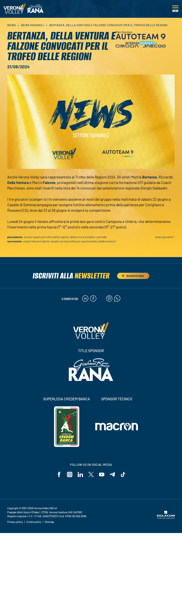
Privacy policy (15, 521)
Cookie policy (33, 521)
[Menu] (175, 9)
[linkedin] (85, 298)
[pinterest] (109, 298)
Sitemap (49, 521)
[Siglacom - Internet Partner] (166, 517)
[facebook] (93, 298)
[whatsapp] (117, 298)
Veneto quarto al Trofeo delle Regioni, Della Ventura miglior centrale (65, 237)
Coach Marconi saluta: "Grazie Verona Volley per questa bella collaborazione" (69, 241)
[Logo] (15, 9)
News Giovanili (32, 25)
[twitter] (101, 298)
